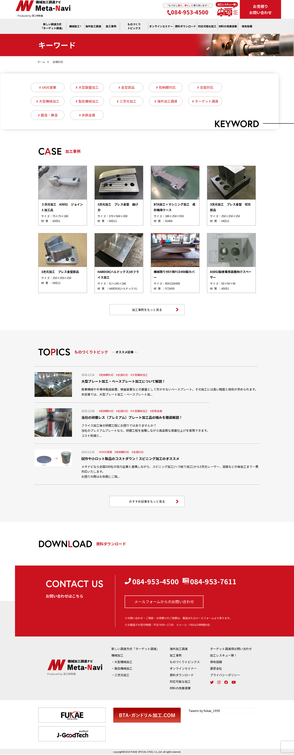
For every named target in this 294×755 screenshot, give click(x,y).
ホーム (41, 62)
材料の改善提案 (180, 688)
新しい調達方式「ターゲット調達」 (135, 649)
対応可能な (207, 26)
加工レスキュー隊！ (223, 655)
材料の (228, 26)
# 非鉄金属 (87, 115)
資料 (185, 26)
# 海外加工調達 (165, 101)
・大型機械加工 (121, 662)
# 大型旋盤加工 (87, 87)
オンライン (161, 26)
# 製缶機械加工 (87, 101)
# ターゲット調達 (205, 101)
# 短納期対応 (166, 87)
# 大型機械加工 (47, 101)
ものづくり (134, 26)
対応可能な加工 (180, 681)
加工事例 (111, 26)
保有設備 (247, 26)
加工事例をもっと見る (155, 309)
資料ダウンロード (182, 675)
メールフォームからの (164, 602)
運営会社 (216, 668)
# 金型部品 (126, 87)
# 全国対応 (205, 87)
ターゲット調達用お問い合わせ (231, 649)
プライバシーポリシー (225, 675)
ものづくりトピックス (185, 662)
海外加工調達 (93, 26)
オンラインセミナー (183, 668)
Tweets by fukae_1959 (204, 711)
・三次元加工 (120, 675)
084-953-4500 (187, 12)
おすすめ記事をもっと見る (154, 501)
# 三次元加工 (126, 101)
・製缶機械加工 (121, 668)
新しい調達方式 (52, 26)
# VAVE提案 (47, 87)
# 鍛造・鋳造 (48, 115)
